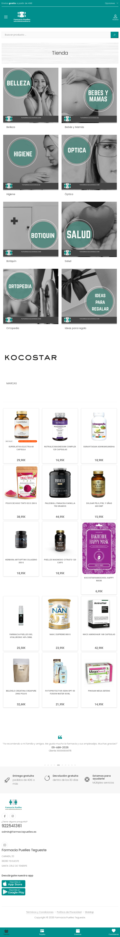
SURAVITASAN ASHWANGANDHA (99, 447)
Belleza (10, 127)
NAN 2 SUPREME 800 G (60, 634)
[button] (45, 765)
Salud (68, 261)
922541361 (12, 826)
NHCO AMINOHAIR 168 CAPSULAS (99, 634)
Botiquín (11, 261)
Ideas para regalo (75, 328)
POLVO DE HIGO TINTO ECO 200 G (21, 503)
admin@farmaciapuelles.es (19, 832)
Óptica (69, 194)
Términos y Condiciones (40, 912)
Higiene (10, 194)
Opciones (110, 3)
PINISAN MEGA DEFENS (99, 691)
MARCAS (11, 383)
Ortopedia (12, 328)
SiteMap (89, 912)
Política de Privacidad (69, 912)
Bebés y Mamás (74, 127)
